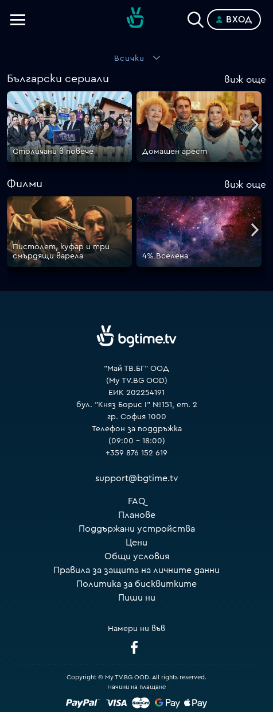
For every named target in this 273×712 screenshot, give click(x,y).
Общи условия (136, 556)
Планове (136, 515)
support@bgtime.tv (136, 478)
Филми (24, 183)
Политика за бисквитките (136, 584)
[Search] (196, 17)
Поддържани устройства (137, 528)
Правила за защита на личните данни (136, 570)
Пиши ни (136, 597)
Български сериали (58, 78)
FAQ (137, 501)
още (245, 79)
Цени (136, 542)
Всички (129, 59)
